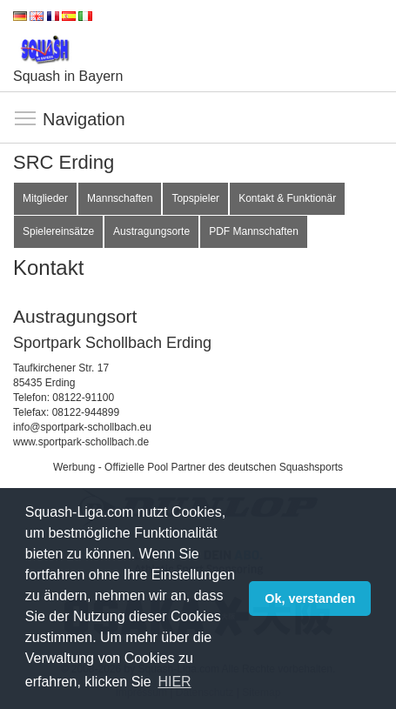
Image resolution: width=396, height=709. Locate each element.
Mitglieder (45, 198)
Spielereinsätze (58, 231)
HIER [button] (174, 681)
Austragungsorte (151, 231)
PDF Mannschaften (254, 231)
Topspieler (195, 198)
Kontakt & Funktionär (287, 198)
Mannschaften (119, 198)
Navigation (26, 119)
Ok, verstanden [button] (310, 598)
